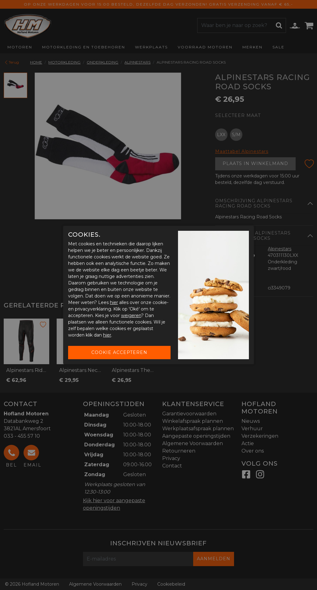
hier (114, 302)
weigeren (131, 315)
